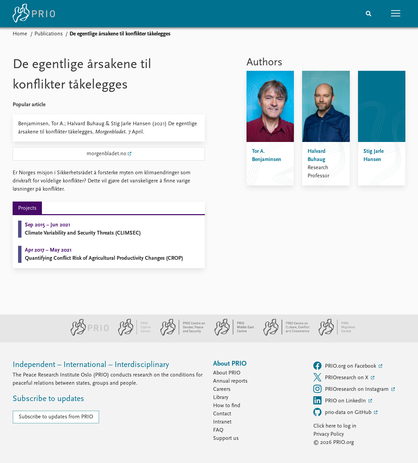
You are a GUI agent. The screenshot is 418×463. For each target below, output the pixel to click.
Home (20, 34)
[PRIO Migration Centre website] (333, 334)
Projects (27, 208)
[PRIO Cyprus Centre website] (131, 334)
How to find (226, 406)
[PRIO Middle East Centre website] (231, 334)
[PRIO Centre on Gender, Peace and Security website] (180, 334)
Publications (48, 34)
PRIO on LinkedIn (340, 400)
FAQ (218, 430)
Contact (222, 414)
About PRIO (226, 373)
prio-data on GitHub (343, 412)
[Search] (368, 13)
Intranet (222, 422)
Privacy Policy (328, 434)
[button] (395, 13)
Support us (226, 438)
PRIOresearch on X (341, 377)
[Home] (34, 13)
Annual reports (230, 381)
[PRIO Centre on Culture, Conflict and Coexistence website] (283, 334)
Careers (221, 389)
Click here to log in (334, 426)
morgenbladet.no (106, 154)
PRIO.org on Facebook (345, 366)
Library (220, 397)
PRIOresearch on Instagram (351, 389)
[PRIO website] (86, 334)
